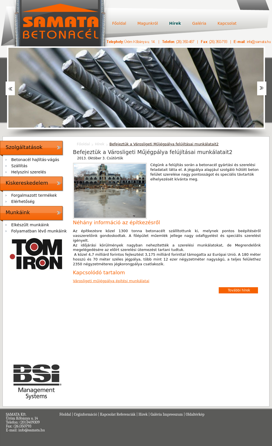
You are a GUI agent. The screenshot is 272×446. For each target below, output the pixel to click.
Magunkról (147, 23)
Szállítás (19, 166)
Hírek (175, 23)
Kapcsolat (227, 23)
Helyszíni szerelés (28, 172)
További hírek (239, 290)
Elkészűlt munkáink (30, 225)
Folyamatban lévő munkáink (39, 231)
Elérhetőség (22, 201)
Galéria (199, 23)
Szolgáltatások (24, 147)
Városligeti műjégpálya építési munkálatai (111, 281)
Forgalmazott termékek (34, 195)
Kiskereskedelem (27, 183)
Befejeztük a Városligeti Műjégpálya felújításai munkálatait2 (163, 144)
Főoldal (119, 23)
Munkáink (18, 212)
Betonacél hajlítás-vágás (35, 159)
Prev (10, 88)
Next (261, 88)
